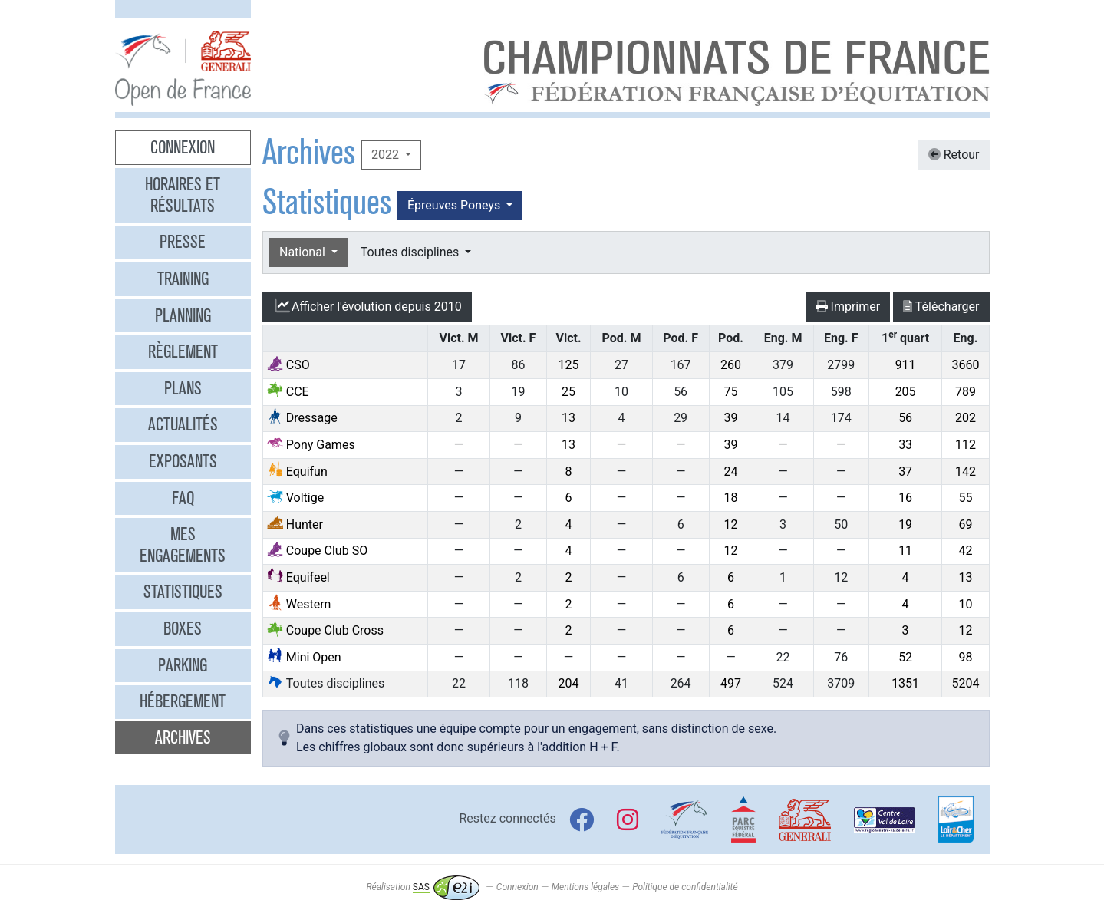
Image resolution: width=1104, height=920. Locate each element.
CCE (288, 391)
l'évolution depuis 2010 (367, 306)
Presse (183, 241)
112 (965, 444)
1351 (905, 683)
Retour (954, 154)
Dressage (302, 418)
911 (905, 365)
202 (965, 418)
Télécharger (941, 306)
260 (730, 365)
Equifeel (298, 577)
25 (568, 391)
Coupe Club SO (317, 550)
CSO (288, 365)
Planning (183, 315)
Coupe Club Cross (325, 630)
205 (905, 391)
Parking (182, 665)
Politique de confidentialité (684, 887)
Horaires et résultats (182, 194)
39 (731, 418)
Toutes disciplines (411, 252)
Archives (183, 737)
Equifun (297, 471)
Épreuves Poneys (455, 205)
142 (965, 471)
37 (905, 471)
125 (569, 365)
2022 (386, 154)
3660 (965, 365)
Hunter (295, 524)
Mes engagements (183, 544)
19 (905, 524)
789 (965, 391)
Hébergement (183, 701)
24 (731, 471)
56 (905, 418)
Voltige (295, 497)
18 (731, 497)
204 (569, 683)
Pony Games (311, 444)
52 (905, 657)
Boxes (182, 628)
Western (299, 604)
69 (965, 524)
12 (731, 524)
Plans (183, 388)
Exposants (183, 461)
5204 (965, 683)
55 (965, 497)
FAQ (183, 498)
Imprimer (848, 306)
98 (965, 657)
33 (905, 444)
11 (905, 550)
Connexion (182, 147)
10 (965, 604)
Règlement (183, 351)
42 (965, 550)
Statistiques (182, 591)
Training (183, 278)
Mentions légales (585, 887)
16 (905, 497)
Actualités (183, 424)
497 (730, 683)
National (303, 252)
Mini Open (304, 657)
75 (731, 391)
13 (568, 418)
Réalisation (422, 887)
